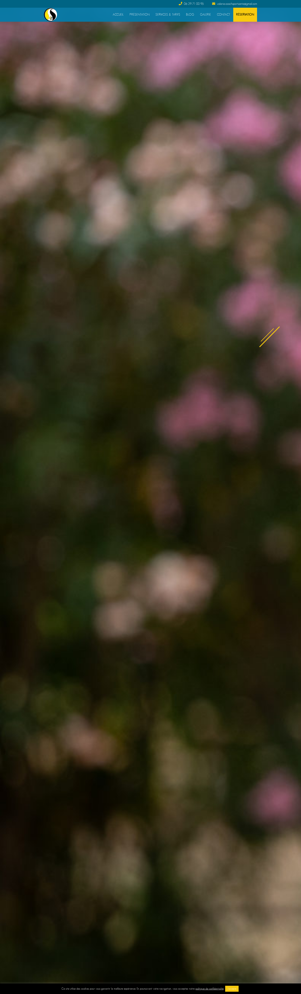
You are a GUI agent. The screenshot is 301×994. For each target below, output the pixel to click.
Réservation (245, 14)
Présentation (140, 14)
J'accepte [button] (231, 988)
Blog (190, 14)
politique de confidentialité (209, 988)
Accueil (118, 14)
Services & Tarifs (167, 14)
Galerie (205, 14)
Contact (223, 14)
